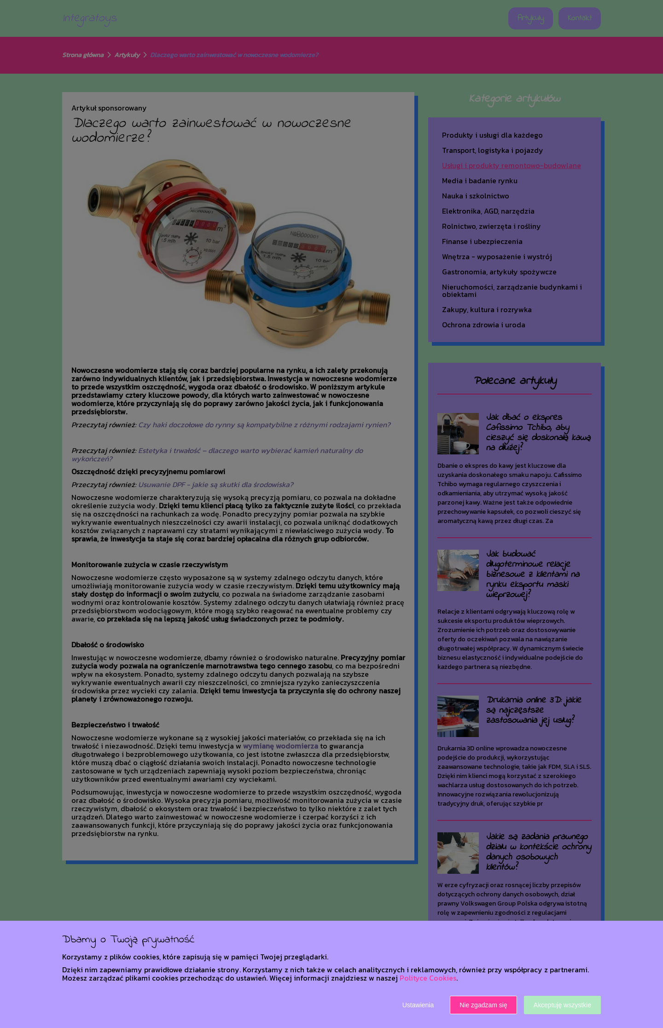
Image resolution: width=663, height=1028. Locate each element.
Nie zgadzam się (483, 1005)
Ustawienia (418, 1005)
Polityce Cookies (428, 977)
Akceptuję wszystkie (562, 1005)
